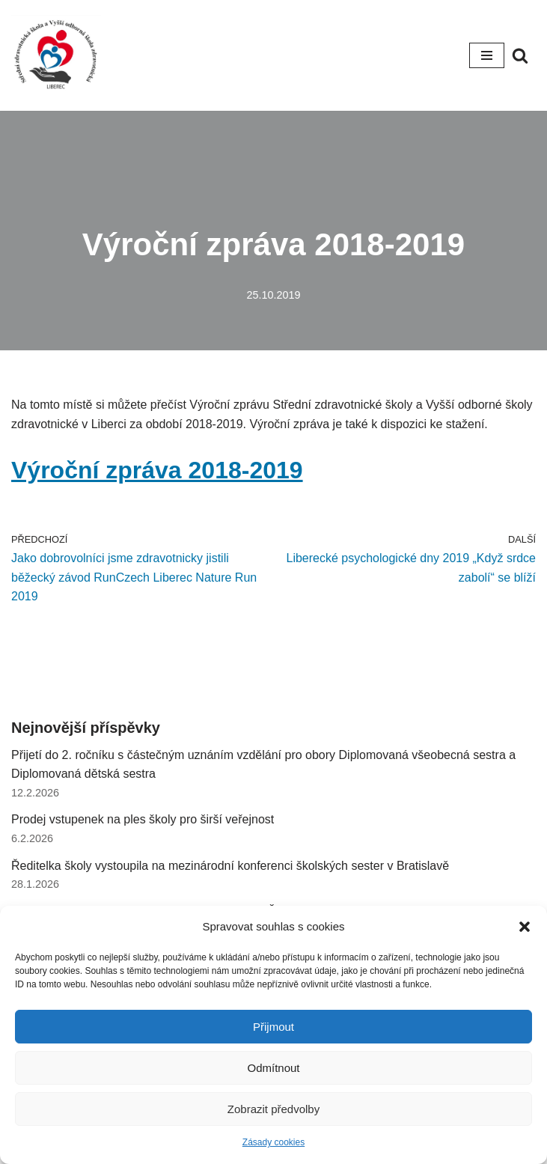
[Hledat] (520, 55)
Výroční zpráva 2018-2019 (157, 470)
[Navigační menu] (486, 55)
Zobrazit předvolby (273, 1109)
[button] (524, 926)
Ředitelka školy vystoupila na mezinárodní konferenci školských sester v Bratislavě (230, 865)
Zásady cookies (273, 1142)
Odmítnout (273, 1067)
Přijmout (273, 1026)
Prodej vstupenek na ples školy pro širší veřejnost (142, 819)
